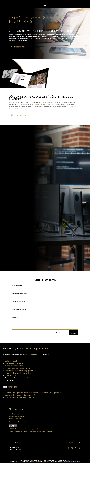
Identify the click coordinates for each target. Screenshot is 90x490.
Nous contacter (18, 47)
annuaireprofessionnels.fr (16, 416)
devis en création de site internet (51, 38)
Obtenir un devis (18, 115)
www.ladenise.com (14, 414)
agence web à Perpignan (41, 461)
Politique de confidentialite (71, 461)
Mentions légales (56, 461)
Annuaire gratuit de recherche (18, 422)
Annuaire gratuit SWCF (16, 431)
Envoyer (73, 333)
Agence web (13, 102)
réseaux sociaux (16, 38)
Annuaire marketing (15, 418)
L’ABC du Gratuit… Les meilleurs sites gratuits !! (23, 429)
